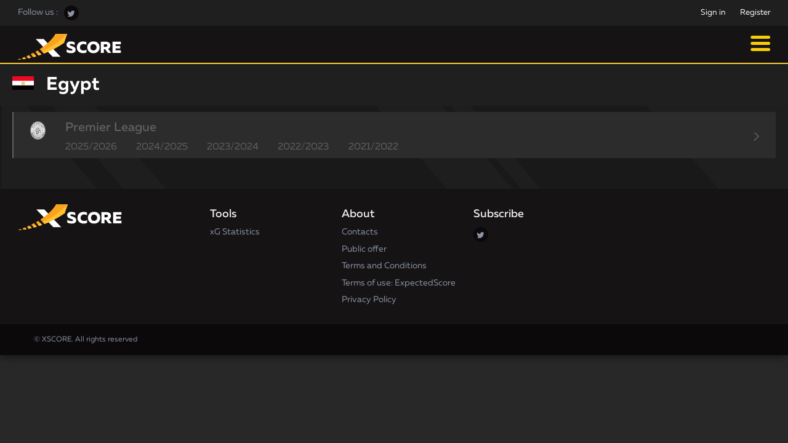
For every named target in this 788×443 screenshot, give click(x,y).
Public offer (364, 249)
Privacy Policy (369, 299)
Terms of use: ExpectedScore (399, 283)
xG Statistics (235, 232)
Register (755, 13)
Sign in (713, 13)
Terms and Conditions (384, 265)
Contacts (360, 232)
